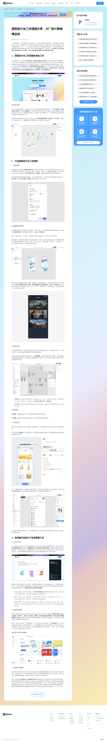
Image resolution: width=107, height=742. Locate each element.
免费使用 (100, 3)
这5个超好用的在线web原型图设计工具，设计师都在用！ (88, 80)
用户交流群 (98, 720)
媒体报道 (81, 723)
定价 (72, 3)
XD (88, 722)
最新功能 (61, 3)
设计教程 (46, 3)
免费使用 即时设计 (88, 102)
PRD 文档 (52, 720)
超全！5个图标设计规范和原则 (86, 60)
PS (87, 720)
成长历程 (81, 720)
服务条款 (72, 720)
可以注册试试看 (58, 686)
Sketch (88, 718)
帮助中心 (54, 3)
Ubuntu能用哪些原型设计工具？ (86, 84)
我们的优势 (39, 3)
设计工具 (52, 716)
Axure (26, 46)
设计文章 (6, 9)
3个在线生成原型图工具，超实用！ (87, 92)
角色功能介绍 (61, 716)
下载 (67, 3)
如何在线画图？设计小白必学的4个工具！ (88, 47)
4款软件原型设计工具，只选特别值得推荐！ (88, 96)
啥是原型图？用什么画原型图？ (86, 88)
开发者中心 (72, 723)
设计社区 (31, 3)
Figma (21, 46)
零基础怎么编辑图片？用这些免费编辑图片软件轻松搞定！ (88, 43)
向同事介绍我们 (62, 718)
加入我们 (81, 718)
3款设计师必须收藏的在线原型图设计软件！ (88, 75)
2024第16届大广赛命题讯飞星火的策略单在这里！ (88, 51)
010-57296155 (98, 716)
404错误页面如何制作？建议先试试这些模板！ (88, 39)
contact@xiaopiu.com (100, 718)
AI (87, 726)
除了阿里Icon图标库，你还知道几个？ (88, 55)
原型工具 (52, 718)
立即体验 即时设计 (38, 694)
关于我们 (78, 3)
